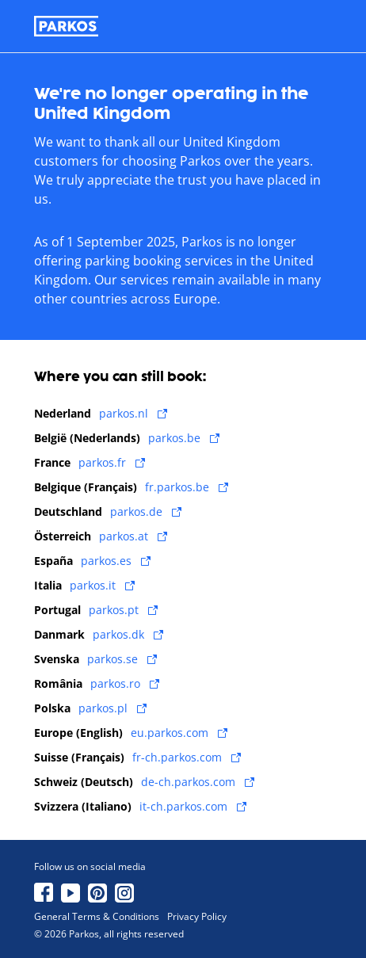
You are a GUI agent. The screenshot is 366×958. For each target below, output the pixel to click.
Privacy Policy (197, 916)
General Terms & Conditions (96, 916)
